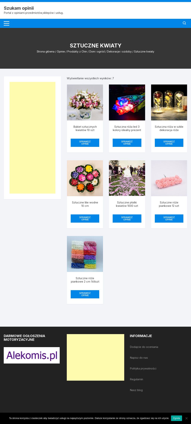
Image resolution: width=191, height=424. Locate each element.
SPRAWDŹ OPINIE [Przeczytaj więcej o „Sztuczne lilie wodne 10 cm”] (85, 218)
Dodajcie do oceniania (144, 347)
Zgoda (176, 418)
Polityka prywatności (143, 368)
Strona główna (45, 51)
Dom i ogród (97, 51)
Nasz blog (136, 390)
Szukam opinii (19, 8)
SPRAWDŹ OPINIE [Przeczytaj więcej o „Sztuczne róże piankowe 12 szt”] (169, 218)
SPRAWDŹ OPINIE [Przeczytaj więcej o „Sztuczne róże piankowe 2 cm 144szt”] (85, 294)
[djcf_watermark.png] (32, 355)
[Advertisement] (32, 138)
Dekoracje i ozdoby (119, 51)
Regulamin (136, 379)
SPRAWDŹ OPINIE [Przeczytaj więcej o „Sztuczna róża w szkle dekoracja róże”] (169, 142)
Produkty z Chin (77, 51)
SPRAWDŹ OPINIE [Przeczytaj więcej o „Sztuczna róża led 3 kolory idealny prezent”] (127, 142)
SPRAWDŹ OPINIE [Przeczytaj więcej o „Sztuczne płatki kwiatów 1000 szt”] (127, 218)
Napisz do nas (139, 357)
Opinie (61, 51)
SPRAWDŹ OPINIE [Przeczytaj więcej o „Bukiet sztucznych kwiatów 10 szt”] (85, 142)
